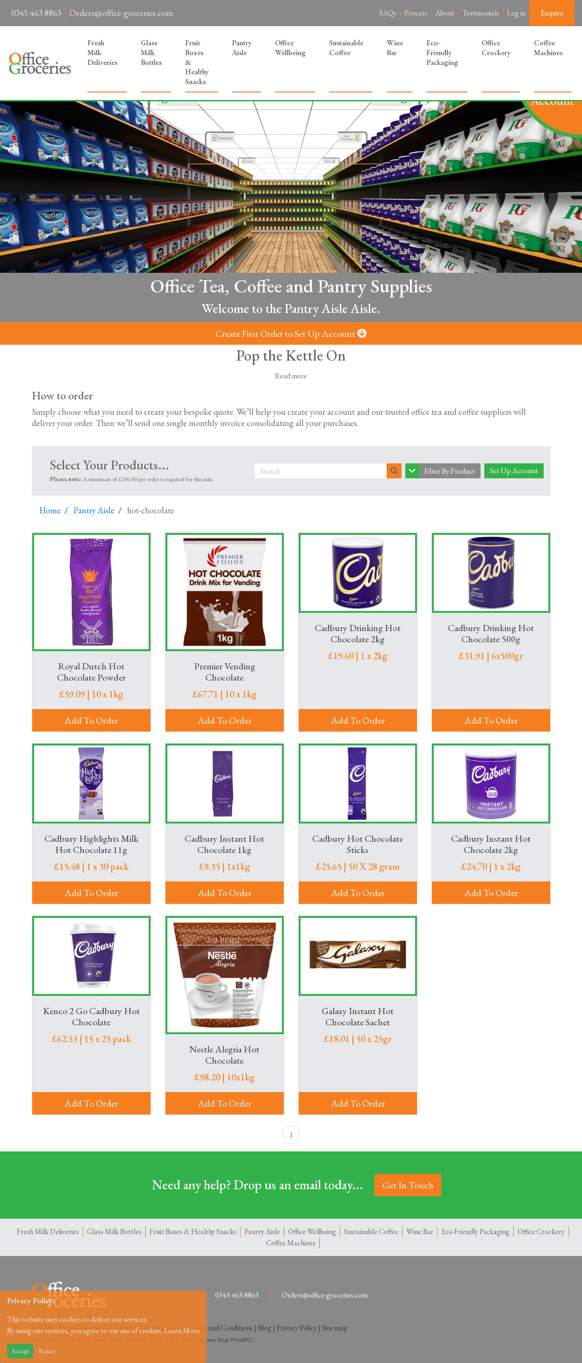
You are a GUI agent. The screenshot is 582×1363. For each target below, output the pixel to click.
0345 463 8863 (36, 13)
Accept (20, 1351)
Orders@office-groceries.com (121, 13)
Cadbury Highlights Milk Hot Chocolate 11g (91, 843)
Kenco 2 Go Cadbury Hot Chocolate (91, 1016)
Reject (47, 1351)
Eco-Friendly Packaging (442, 52)
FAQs (388, 13)
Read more (291, 375)
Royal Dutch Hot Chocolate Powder (91, 671)
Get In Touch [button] (407, 1184)
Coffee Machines (548, 47)
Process (415, 13)
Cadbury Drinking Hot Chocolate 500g (491, 633)
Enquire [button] (551, 13)
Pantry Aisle (241, 47)
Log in (516, 13)
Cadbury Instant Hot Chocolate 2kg (491, 843)
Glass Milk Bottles (151, 52)
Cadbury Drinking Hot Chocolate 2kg (358, 633)
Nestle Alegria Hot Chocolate (224, 1054)
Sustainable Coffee (346, 47)
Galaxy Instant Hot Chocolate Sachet (358, 1016)
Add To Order (91, 720)
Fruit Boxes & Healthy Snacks (196, 62)
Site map (334, 1327)
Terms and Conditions (220, 1327)
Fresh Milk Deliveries (102, 52)
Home (50, 509)
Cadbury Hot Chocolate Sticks (357, 843)
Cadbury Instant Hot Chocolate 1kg (224, 843)
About (444, 13)
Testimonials (480, 13)
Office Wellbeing (290, 47)
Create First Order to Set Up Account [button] (291, 333)
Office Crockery (495, 47)
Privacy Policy (297, 1327)
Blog (265, 1327)
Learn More (182, 1330)
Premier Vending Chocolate (224, 671)
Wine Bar (395, 47)
